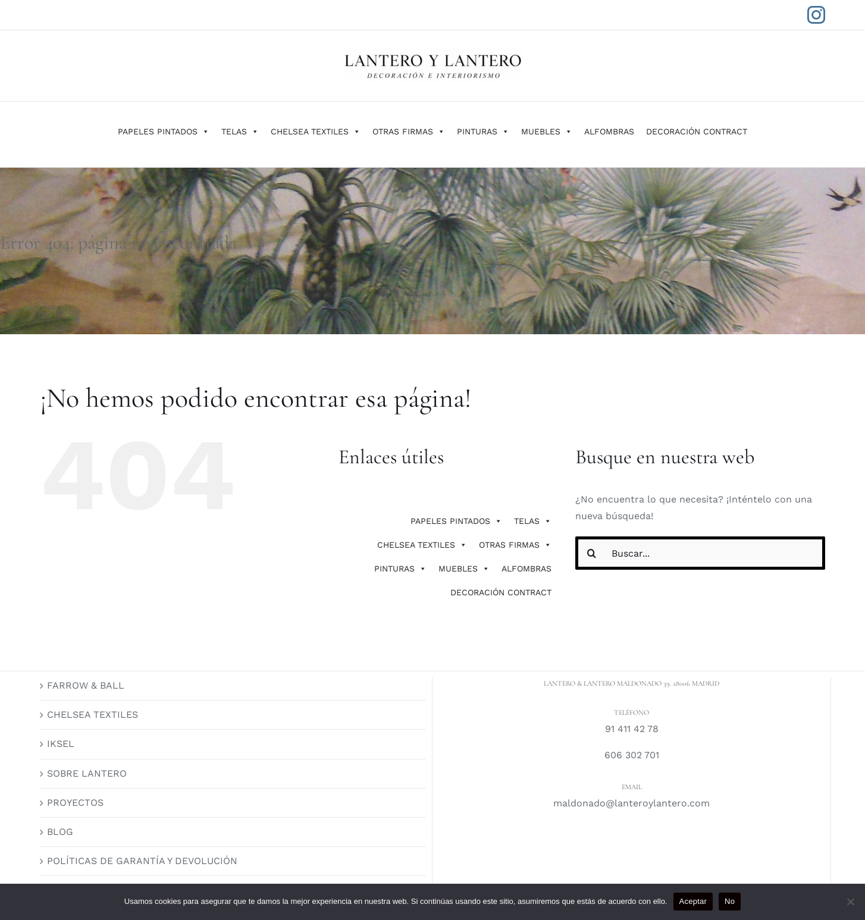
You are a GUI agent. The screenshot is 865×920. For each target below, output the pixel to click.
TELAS (240, 131)
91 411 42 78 (632, 728)
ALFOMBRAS (609, 131)
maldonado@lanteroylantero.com (631, 803)
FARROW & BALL (85, 685)
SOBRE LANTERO (87, 773)
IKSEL (60, 743)
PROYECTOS (75, 802)
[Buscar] (592, 553)
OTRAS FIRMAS (408, 131)
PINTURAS (483, 131)
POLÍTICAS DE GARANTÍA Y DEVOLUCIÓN (142, 860)
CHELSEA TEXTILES (316, 131)
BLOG (60, 831)
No (730, 901)
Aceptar (693, 901)
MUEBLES (546, 131)
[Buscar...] (700, 553)
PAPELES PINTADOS (163, 131)
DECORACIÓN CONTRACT (696, 131)
